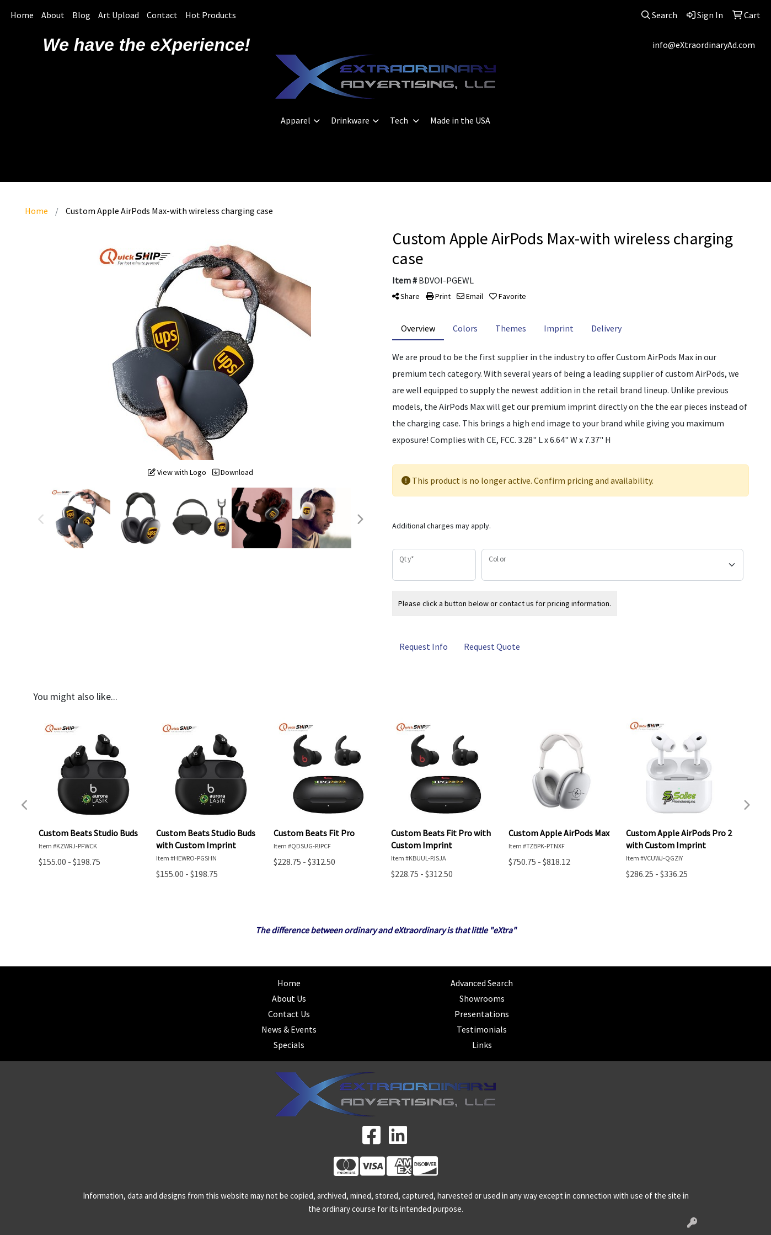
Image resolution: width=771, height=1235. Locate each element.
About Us (289, 998)
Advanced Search (482, 982)
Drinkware (350, 120)
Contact (162, 14)
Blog (81, 14)
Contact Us (289, 1013)
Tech (400, 120)
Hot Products (210, 14)
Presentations (481, 1013)
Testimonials (482, 1029)
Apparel (295, 120)
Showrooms (482, 998)
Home (22, 14)
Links (482, 1044)
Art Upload (118, 14)
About (53, 14)
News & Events (289, 1029)
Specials (289, 1044)
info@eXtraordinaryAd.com (703, 44)
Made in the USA (460, 120)
